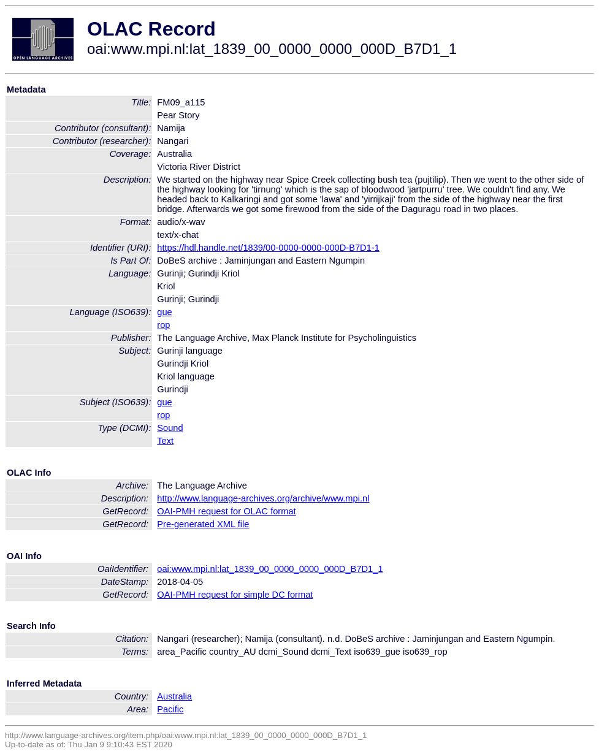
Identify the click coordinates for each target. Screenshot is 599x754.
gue (164, 312)
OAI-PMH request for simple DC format (235, 595)
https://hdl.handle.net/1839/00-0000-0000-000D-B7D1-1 (268, 248)
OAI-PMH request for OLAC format (226, 511)
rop (163, 325)
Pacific (170, 709)
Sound (170, 428)
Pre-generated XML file (203, 524)
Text (165, 441)
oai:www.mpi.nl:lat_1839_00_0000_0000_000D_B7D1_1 (270, 569)
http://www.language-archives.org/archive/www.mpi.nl (263, 498)
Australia (174, 696)
